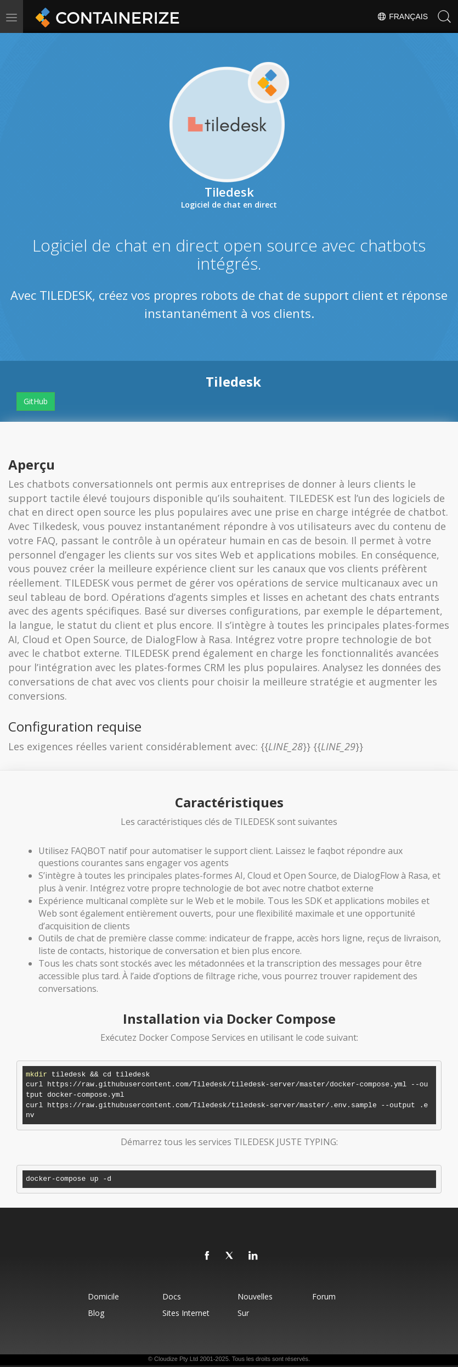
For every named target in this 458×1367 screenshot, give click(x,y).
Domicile (103, 1296)
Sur (243, 1313)
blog (96, 1313)
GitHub (36, 401)
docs (171, 1296)
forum (324, 1296)
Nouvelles (255, 1296)
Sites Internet (186, 1313)
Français (402, 16)
